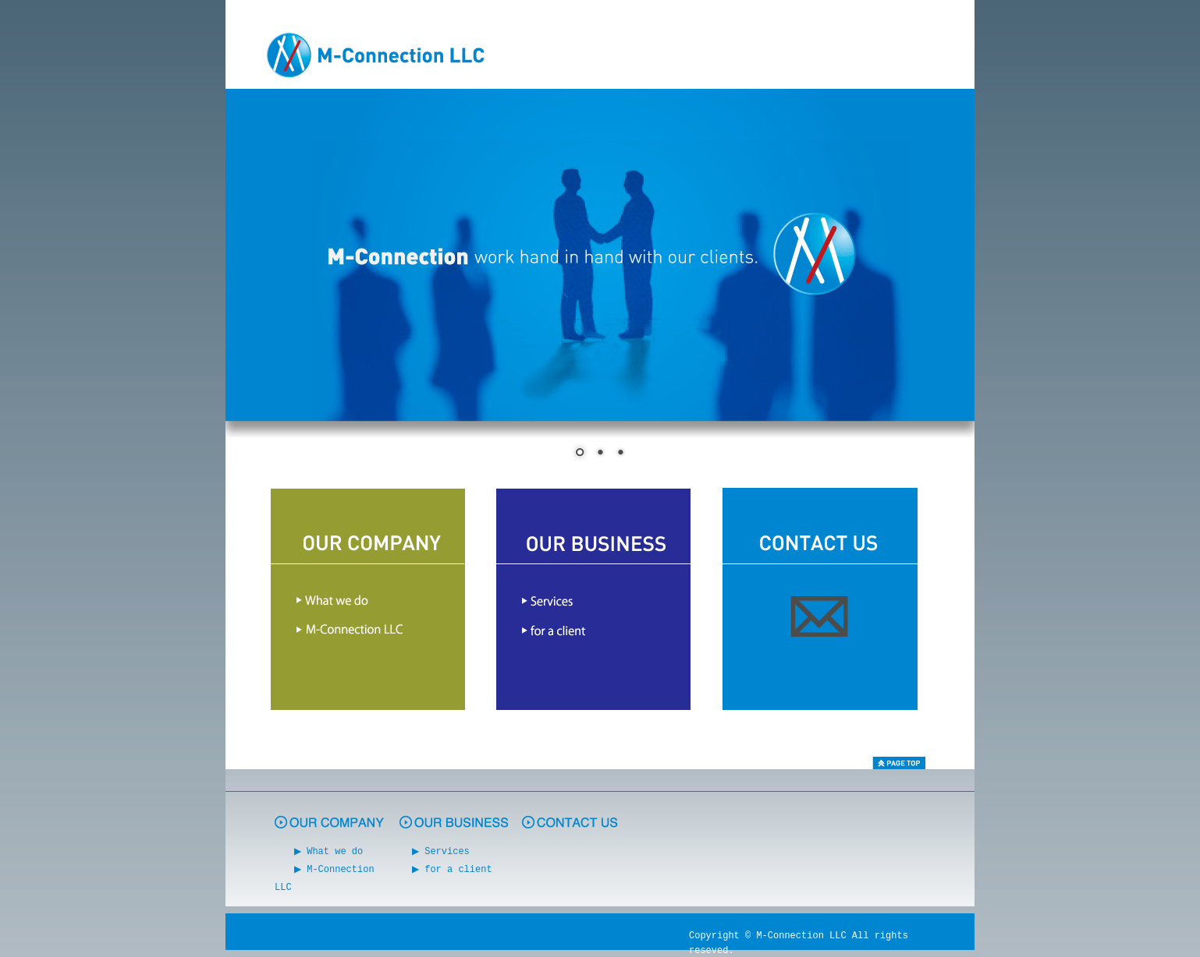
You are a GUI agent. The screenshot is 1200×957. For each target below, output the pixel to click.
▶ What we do (330, 850)
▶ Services (443, 850)
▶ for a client (454, 867)
